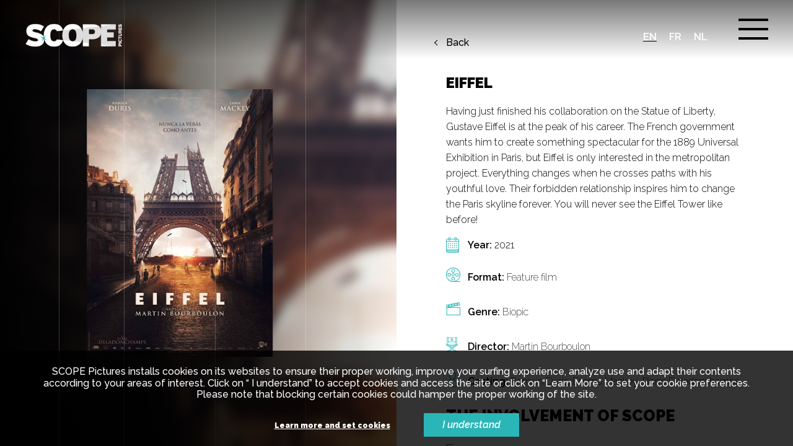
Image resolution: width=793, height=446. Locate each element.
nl (701, 37)
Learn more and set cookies (332, 426)
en (650, 37)
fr (675, 37)
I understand (471, 425)
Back (457, 42)
